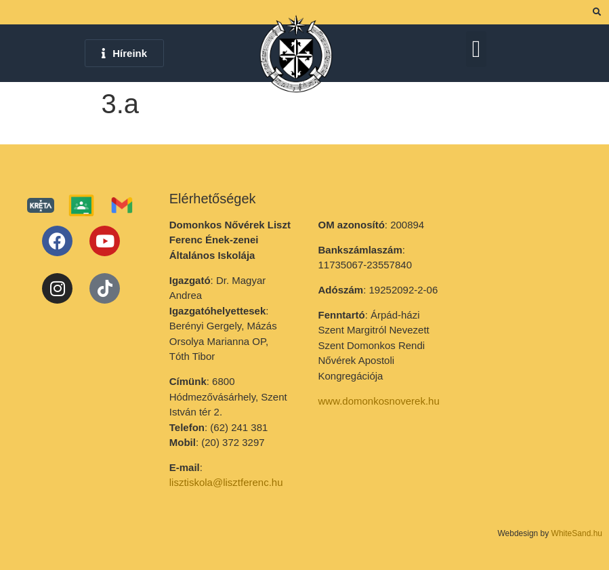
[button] (476, 49)
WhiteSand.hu (576, 533)
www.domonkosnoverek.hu (379, 401)
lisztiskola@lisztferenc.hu (226, 482)
